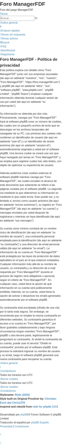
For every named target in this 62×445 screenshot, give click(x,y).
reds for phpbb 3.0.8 (45, 406)
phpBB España (40, 422)
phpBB (24, 414)
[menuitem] (0, 26)
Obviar (4, 13)
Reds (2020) (22, 394)
